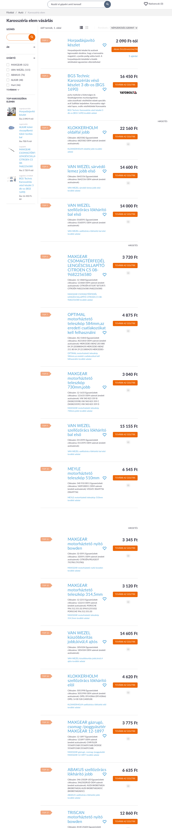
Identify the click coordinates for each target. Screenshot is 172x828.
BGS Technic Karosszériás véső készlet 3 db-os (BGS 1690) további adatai (85, 111)
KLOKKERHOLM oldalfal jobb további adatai (85, 150)
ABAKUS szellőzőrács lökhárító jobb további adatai (84, 796)
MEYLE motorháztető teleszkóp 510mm (83, 473)
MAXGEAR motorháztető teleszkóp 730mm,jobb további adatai (83, 409)
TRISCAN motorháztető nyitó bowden (85, 817)
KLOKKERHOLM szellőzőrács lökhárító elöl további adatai (87, 706)
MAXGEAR (16, 65)
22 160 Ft (129, 129)
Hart (13, 85)
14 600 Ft (129, 167)
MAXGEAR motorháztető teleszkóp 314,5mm (85, 590)
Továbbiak (12, 90)
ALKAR (14, 80)
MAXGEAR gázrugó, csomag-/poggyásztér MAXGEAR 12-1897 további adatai (86, 753)
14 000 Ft (129, 206)
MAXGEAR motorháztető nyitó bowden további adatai (85, 569)
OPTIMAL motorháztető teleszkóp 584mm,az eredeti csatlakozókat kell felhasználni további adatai (84, 356)
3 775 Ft (130, 723)
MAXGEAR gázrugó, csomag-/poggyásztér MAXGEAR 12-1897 (87, 727)
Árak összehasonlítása (127, 49)
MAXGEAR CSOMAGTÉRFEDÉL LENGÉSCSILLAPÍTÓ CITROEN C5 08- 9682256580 (86, 266)
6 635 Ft (130, 770)
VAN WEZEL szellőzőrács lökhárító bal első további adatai (87, 232)
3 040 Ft (130, 375)
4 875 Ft (130, 315)
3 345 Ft (130, 540)
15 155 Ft (129, 426)
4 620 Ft (130, 677)
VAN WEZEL (17, 70)
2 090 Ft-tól (127, 41)
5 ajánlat (133, 56)
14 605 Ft (129, 634)
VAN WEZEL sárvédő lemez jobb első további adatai (84, 189)
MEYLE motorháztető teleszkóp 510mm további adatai (85, 498)
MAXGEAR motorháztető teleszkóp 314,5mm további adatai (83, 616)
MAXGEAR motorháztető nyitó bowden (85, 543)
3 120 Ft (130, 586)
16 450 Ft (129, 77)
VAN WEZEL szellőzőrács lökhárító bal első (87, 210)
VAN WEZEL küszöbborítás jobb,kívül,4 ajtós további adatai (85, 659)
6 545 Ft (130, 470)
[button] (155, 4)
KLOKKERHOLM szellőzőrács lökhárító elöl (87, 680)
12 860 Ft (129, 813)
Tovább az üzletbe (125, 85)
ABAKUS (15, 75)
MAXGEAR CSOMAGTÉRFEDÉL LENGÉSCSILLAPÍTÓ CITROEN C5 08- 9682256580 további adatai (85, 297)
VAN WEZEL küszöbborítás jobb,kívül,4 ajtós (82, 637)
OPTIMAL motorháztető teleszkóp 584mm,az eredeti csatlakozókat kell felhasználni (87, 324)
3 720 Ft (130, 257)
